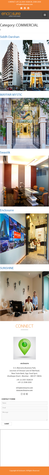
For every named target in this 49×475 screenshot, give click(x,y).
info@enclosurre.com (24, 4)
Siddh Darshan (9, 37)
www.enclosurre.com (24, 391)
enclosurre (24, 364)
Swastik (5, 152)
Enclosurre (7, 210)
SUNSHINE (7, 268)
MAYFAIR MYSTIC (11, 95)
